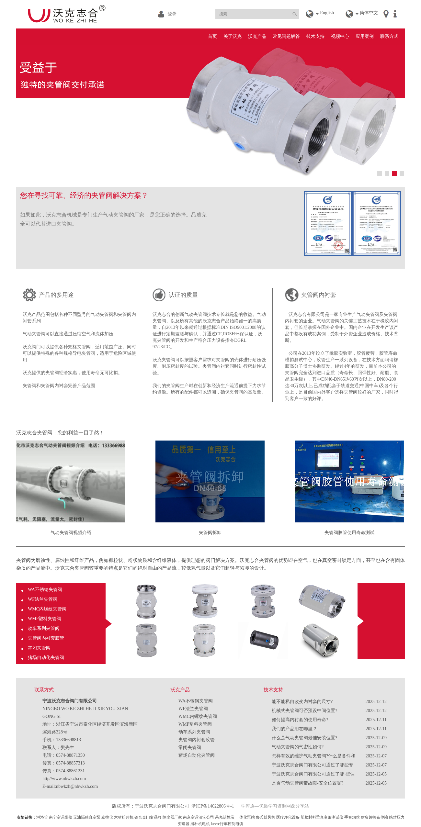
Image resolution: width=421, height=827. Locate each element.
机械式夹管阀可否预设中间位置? (304, 710)
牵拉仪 (107, 817)
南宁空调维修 (60, 817)
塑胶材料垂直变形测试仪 (322, 817)
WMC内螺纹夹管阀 (47, 609)
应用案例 (365, 36)
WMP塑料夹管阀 (44, 618)
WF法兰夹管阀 (42, 599)
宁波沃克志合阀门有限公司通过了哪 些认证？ (313, 775)
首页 (212, 36)
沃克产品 (257, 36)
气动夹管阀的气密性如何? (298, 746)
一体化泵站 (245, 817)
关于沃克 (232, 36)
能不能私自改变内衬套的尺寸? (302, 701)
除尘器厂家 (172, 817)
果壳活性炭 (224, 817)
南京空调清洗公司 (198, 817)
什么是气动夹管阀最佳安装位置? (304, 737)
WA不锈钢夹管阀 (45, 589)
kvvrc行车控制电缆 (227, 823)
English (327, 12)
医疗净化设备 (288, 817)
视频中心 (340, 36)
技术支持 (315, 36)
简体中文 (369, 12)
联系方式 (389, 36)
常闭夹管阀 (39, 647)
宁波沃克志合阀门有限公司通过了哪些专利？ (312, 766)
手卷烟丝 (352, 817)
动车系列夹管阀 (44, 628)
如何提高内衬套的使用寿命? (300, 719)
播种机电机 (200, 823)
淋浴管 (42, 817)
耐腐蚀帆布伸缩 (374, 817)
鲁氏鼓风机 (265, 817)
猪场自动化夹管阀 (46, 657)
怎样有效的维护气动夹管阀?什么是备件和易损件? (313, 757)
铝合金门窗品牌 (148, 817)
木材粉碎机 (123, 817)
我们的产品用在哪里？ (294, 728)
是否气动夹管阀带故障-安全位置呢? (307, 783)
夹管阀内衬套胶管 (46, 638)
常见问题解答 (286, 36)
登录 (171, 13)
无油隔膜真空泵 (86, 817)
